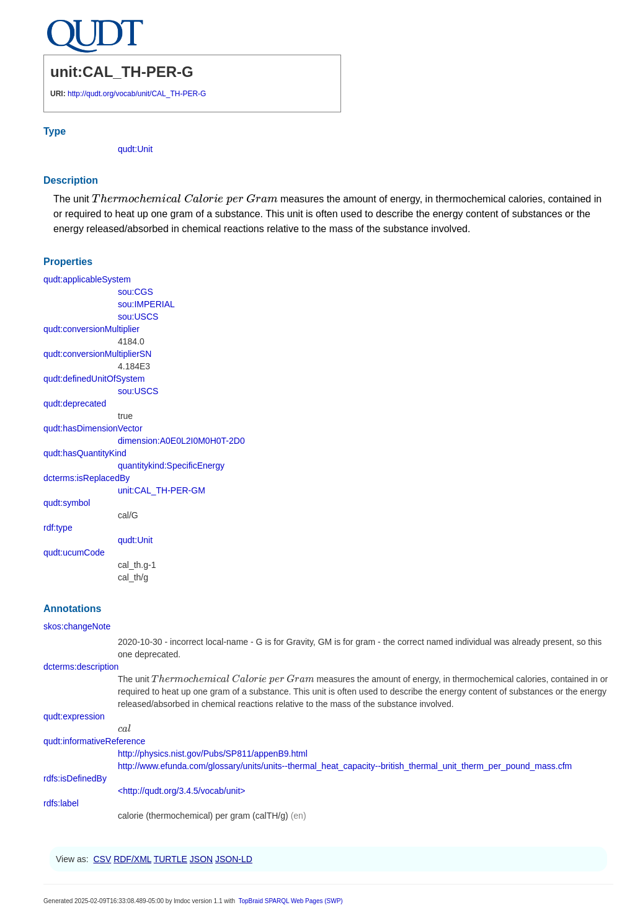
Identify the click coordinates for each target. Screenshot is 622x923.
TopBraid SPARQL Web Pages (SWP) (290, 901)
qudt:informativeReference (94, 741)
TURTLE (170, 859)
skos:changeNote (76, 626)
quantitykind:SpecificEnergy (171, 466)
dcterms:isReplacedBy (86, 478)
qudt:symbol (66, 503)
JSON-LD (233, 859)
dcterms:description (80, 667)
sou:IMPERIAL (146, 304)
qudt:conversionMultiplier (91, 329)
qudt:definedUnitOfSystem (93, 379)
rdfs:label (61, 803)
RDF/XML (132, 859)
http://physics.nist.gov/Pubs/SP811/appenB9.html (213, 754)
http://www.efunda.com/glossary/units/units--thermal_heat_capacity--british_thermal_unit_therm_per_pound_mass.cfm (345, 766)
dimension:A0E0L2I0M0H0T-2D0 (181, 441)
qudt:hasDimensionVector (93, 428)
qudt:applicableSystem (87, 279)
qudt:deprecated (74, 403)
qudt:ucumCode (74, 552)
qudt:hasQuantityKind (85, 453)
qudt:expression (74, 716)
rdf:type (58, 528)
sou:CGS (135, 292)
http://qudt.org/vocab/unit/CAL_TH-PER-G (137, 93)
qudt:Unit (135, 149)
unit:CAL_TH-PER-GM (161, 490)
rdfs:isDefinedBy (75, 778)
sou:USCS (138, 317)
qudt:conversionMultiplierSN (97, 354)
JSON (201, 859)
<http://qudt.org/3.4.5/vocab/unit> (181, 791)
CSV (102, 859)
